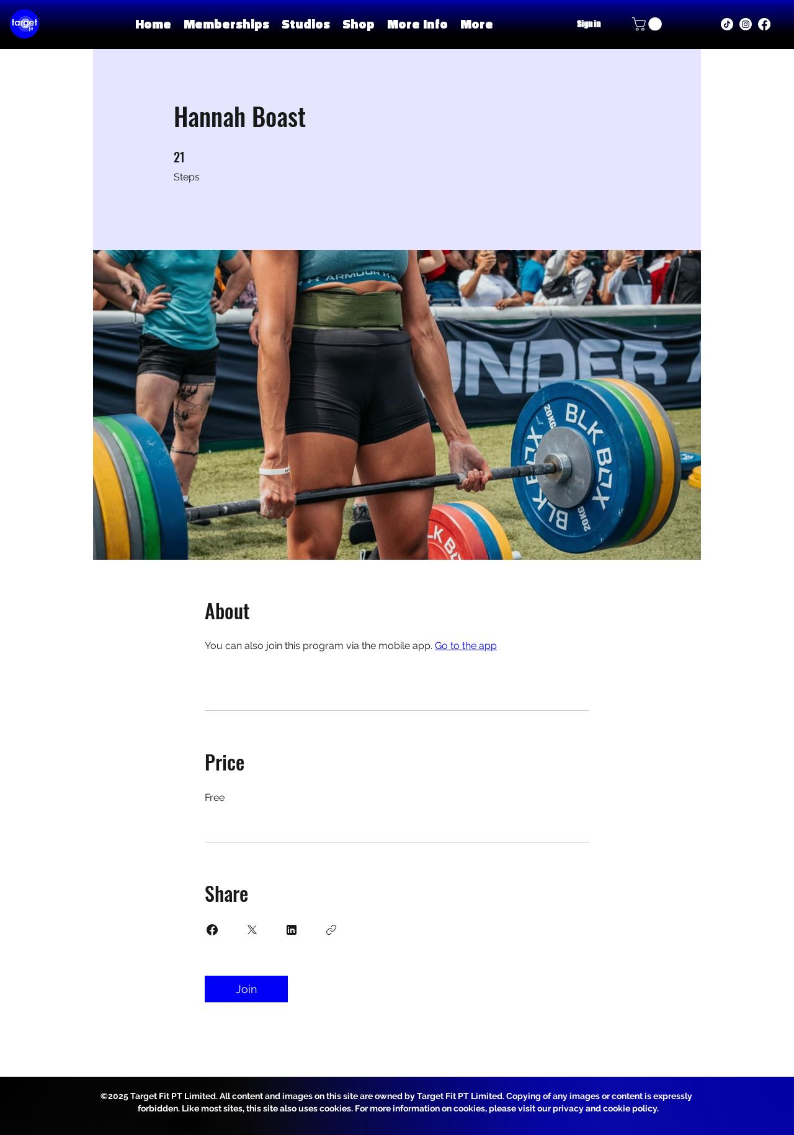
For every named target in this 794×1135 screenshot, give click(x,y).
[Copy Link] (331, 929)
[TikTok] (727, 24)
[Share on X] (251, 929)
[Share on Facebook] (212, 929)
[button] (305, 24)
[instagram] (745, 24)
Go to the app (466, 645)
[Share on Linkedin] (291, 929)
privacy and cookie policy (605, 1108)
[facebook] (764, 24)
